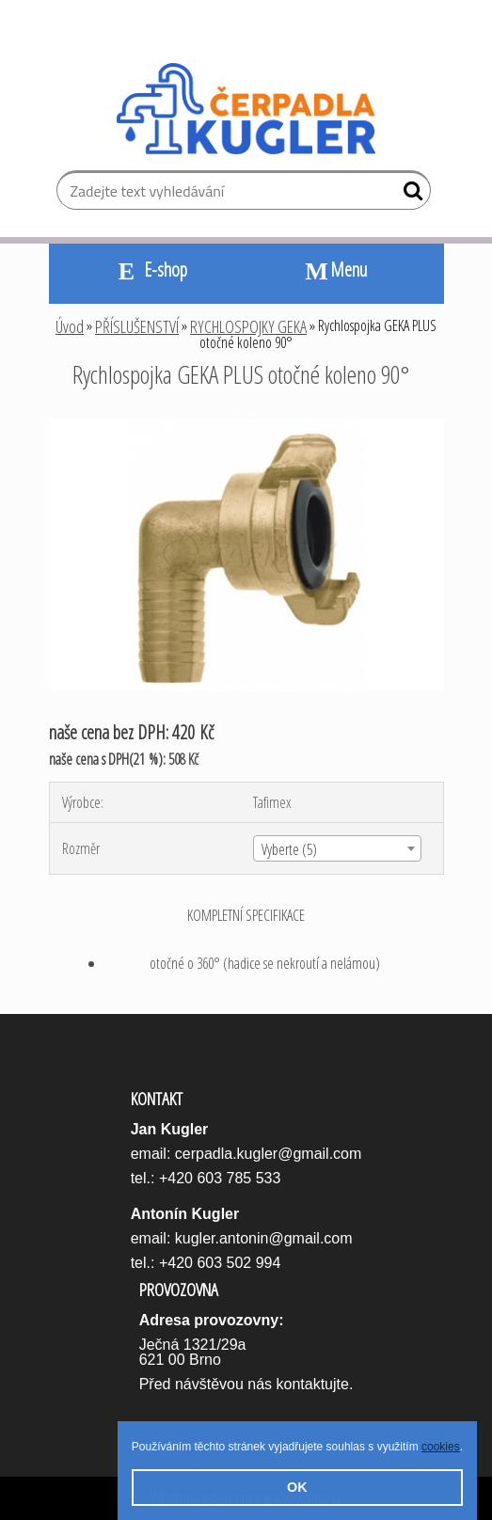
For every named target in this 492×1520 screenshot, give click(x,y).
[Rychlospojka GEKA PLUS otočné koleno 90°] (246, 426)
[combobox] (337, 848)
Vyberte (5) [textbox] (289, 849)
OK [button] (297, 1487)
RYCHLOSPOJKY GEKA (248, 326)
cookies (440, 1446)
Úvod (70, 326)
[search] (409, 194)
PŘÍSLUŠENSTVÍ (137, 326)
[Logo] (246, 109)
